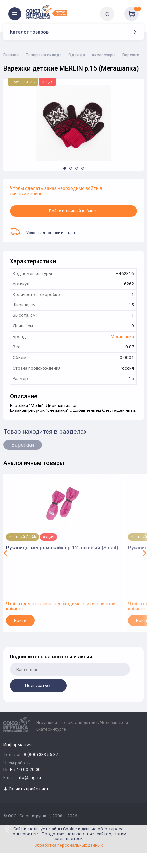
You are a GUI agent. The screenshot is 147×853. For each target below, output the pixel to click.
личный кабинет (27, 193)
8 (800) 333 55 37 (41, 754)
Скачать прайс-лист (26, 789)
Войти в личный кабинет (73, 210)
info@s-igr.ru (29, 777)
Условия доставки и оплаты (44, 231)
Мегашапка (122, 336)
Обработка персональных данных (68, 845)
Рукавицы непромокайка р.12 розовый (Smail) (62, 547)
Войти (20, 620)
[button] (64, 168)
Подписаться (38, 685)
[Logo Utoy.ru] (46, 12)
